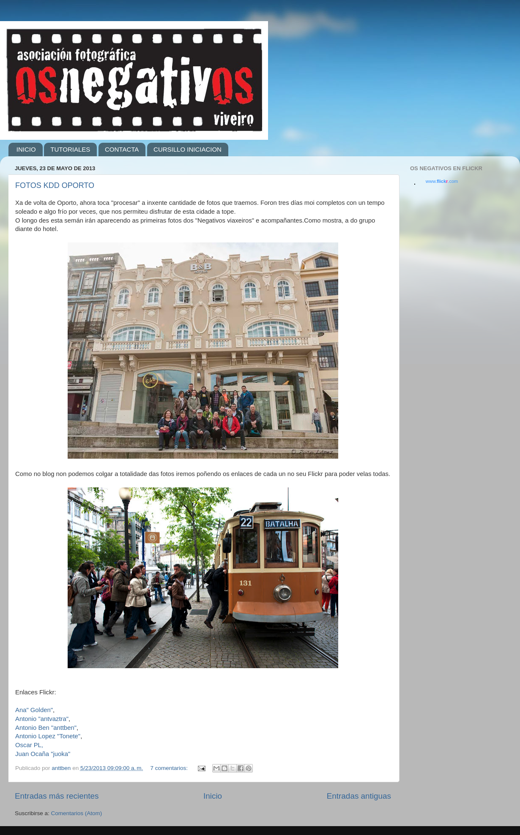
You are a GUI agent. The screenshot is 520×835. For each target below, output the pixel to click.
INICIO (26, 149)
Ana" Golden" (34, 710)
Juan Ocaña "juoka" (42, 754)
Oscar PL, (29, 745)
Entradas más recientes (57, 795)
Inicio (212, 795)
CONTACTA (122, 149)
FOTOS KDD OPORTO (54, 185)
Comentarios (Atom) (76, 813)
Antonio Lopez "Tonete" (47, 736)
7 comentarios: (169, 768)
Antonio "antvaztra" (41, 718)
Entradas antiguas (359, 795)
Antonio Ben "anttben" (46, 727)
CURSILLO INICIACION (187, 149)
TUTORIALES (70, 149)
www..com (442, 181)
